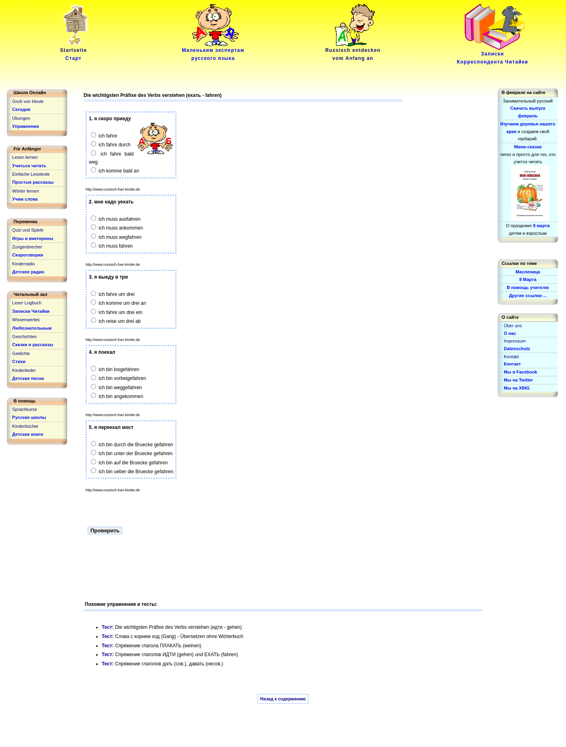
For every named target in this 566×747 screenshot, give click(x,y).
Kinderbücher (25, 426)
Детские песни (28, 378)
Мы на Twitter (518, 380)
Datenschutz (517, 348)
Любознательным (31, 328)
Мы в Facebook (520, 371)
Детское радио (28, 271)
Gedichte (21, 353)
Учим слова (25, 199)
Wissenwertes (25, 319)
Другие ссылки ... (528, 295)
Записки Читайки (30, 311)
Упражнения (25, 126)
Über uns (513, 325)
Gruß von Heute (27, 101)
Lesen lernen (25, 157)
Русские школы (29, 417)
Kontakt (511, 356)
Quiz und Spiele (27, 230)
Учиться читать (29, 165)
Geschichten (24, 336)
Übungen (21, 118)
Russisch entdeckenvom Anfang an (353, 51)
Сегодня (21, 109)
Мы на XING (516, 388)
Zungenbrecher (27, 246)
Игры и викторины (32, 238)
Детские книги (27, 434)
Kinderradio (23, 263)
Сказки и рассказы (32, 344)
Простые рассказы (32, 182)
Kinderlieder (24, 370)
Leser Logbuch (26, 302)
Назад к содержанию (283, 698)
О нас (510, 333)
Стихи (18, 361)
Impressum (514, 341)
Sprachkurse (24, 409)
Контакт (512, 363)
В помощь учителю (528, 287)
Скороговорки (27, 254)
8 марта (541, 225)
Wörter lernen (25, 191)
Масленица (528, 271)
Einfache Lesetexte (31, 174)
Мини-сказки (528, 146)
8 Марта (528, 279)
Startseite (75, 51)
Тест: (108, 627)
